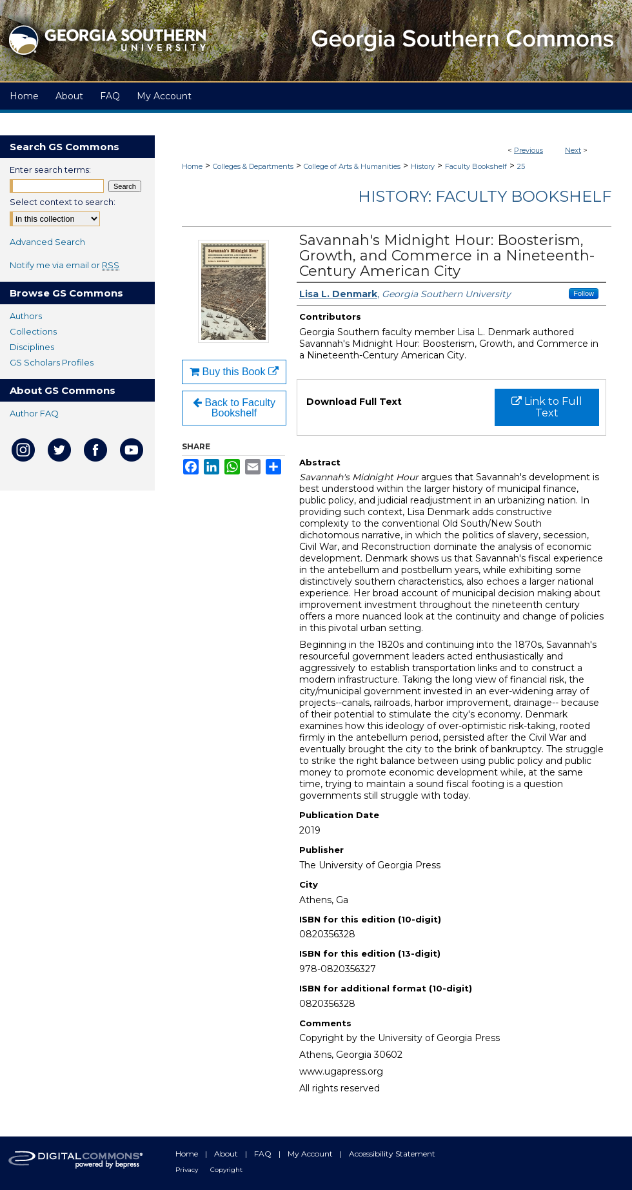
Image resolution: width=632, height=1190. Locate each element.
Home (192, 166)
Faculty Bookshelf (476, 166)
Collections (33, 331)
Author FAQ (34, 413)
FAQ (263, 1153)
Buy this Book (234, 371)
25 (521, 166)
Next (573, 150)
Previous (528, 150)
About (227, 1153)
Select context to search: (62, 202)
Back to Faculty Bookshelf (234, 407)
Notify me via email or (64, 265)
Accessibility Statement (392, 1153)
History (423, 166)
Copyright (226, 1170)
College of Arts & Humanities (352, 166)
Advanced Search (47, 242)
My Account (311, 1153)
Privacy (187, 1170)
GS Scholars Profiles (52, 362)
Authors (26, 316)
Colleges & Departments (253, 166)
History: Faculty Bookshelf (484, 196)
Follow (583, 293)
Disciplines (32, 347)
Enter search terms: (50, 169)
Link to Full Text (546, 407)
